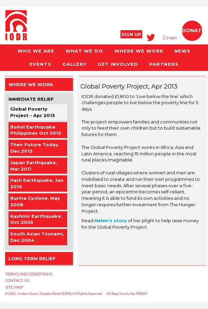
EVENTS (40, 64)
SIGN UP (131, 34)
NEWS (182, 51)
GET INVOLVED (118, 64)
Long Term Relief (32, 258)
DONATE (193, 30)
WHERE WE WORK (138, 51)
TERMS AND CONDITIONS (28, 274)
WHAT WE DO (84, 51)
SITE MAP (14, 287)
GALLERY (74, 64)
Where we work (30, 84)
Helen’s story (110, 220)
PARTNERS (163, 64)
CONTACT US (17, 280)
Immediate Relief (31, 99)
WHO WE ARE (36, 51)
